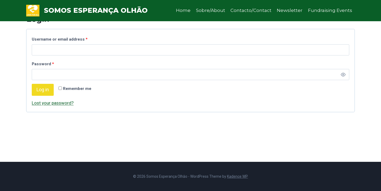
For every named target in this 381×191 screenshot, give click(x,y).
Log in (43, 89)
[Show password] (343, 74)
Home (183, 10)
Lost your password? (53, 103)
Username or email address (61, 39)
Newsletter (289, 10)
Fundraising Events (330, 10)
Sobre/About (210, 10)
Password (44, 64)
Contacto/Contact (250, 10)
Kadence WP (237, 176)
